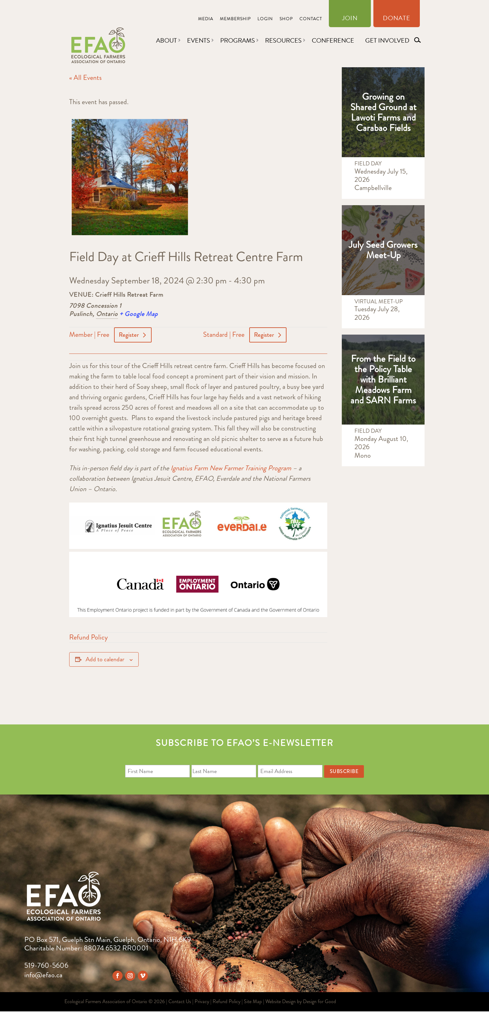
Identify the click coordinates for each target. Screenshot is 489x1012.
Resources (283, 40)
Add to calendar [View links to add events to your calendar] (105, 659)
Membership (235, 19)
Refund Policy (88, 638)
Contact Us (179, 1002)
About (166, 40)
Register (129, 335)
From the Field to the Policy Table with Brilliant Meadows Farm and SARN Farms (383, 379)
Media (205, 19)
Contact (310, 19)
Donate (396, 19)
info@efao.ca (43, 975)
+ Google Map (138, 313)
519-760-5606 (46, 966)
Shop (286, 19)
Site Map (253, 1002)
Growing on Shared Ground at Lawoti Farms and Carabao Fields (383, 112)
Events (198, 40)
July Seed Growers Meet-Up (383, 250)
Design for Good (319, 1002)
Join (350, 19)
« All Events (85, 77)
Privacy (202, 1002)
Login (265, 19)
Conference (333, 40)
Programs (237, 40)
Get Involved (387, 40)
